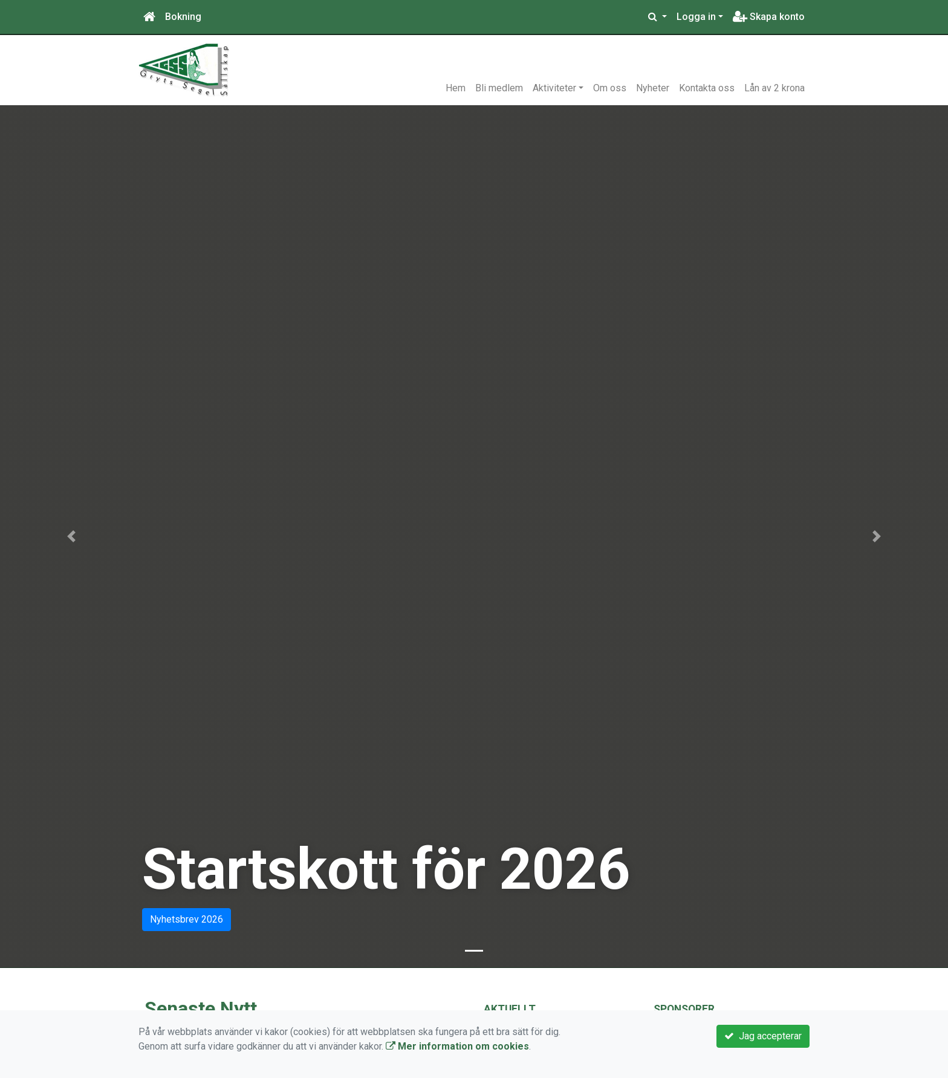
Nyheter (652, 88)
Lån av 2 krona (774, 88)
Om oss (609, 88)
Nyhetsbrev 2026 (186, 919)
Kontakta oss (707, 88)
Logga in (696, 16)
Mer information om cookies (457, 1046)
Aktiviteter (554, 88)
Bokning (183, 16)
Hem (456, 88)
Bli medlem (499, 88)
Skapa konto (769, 16)
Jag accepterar (763, 1036)
